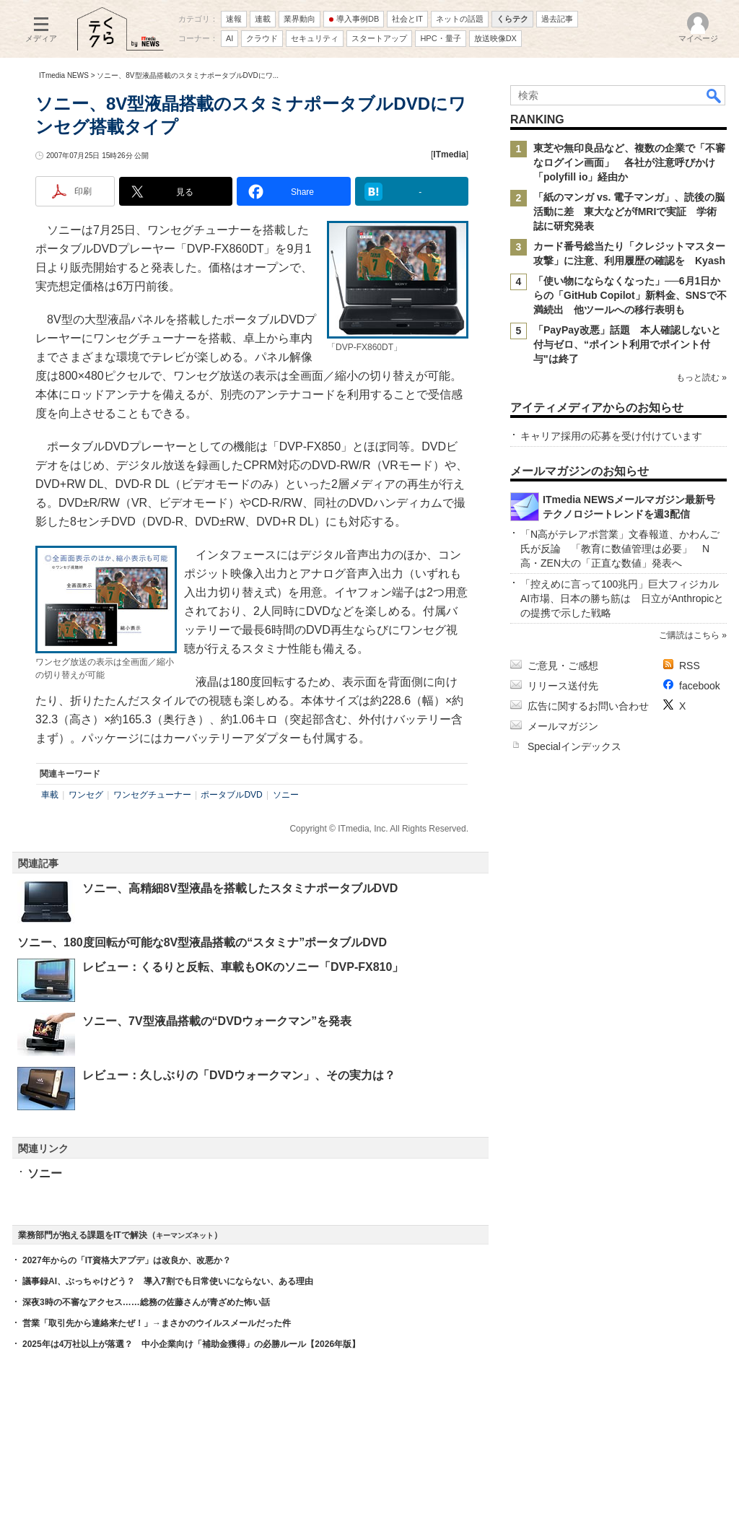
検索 (714, 95)
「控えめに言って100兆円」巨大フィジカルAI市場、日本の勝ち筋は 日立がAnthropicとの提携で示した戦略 (622, 598)
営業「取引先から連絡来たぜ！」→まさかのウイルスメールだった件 (156, 1323)
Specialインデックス (574, 746)
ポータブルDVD (231, 795)
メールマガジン (563, 726)
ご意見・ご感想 (563, 665)
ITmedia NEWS (64, 75)
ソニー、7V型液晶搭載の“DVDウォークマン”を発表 (216, 1021)
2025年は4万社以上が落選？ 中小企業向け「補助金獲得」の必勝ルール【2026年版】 (191, 1344)
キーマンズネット (185, 1235)
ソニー (286, 795)
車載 (49, 795)
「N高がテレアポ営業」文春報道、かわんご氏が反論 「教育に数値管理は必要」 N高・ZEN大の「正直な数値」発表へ (620, 548)
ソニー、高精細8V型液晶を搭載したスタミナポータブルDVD (240, 888)
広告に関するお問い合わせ (588, 706)
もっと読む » (701, 377)
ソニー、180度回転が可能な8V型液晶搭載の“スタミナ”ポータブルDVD (202, 942)
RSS (689, 665)
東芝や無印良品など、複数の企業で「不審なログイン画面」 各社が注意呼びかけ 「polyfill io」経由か (629, 162)
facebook (699, 686)
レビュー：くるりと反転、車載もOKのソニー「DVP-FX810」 (242, 967)
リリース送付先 (563, 686)
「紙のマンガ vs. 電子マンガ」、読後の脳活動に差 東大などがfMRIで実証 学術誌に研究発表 (629, 211)
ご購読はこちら (689, 635)
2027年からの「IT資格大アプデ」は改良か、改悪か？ (126, 1260)
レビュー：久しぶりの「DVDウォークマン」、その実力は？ (238, 1075)
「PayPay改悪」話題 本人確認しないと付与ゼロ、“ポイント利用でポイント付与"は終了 (627, 344)
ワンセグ (86, 795)
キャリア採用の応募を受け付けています (611, 436)
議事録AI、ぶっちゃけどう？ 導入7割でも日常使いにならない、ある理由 (167, 1281)
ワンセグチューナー (152, 795)
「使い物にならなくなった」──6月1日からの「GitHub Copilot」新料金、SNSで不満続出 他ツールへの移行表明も (630, 295)
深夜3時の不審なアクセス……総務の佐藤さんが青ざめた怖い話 (146, 1302)
